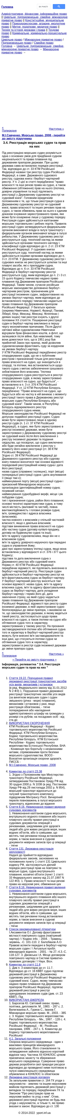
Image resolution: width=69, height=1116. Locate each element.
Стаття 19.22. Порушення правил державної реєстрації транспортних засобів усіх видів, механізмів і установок (38, 681)
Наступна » (56, 128)
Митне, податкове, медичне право (34, 26)
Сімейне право (44, 42)
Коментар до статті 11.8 (25, 964)
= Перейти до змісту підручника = (34, 659)
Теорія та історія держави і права (23, 29)
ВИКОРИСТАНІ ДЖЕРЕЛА (26, 1000)
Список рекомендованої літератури (32, 929)
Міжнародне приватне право (43, 39)
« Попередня (9, 129)
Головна (6, 46)
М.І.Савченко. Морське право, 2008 (32, 765)
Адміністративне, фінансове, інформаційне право (34, 13)
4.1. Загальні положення (25, 1038)
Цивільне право (11, 39)
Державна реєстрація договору (29, 1077)
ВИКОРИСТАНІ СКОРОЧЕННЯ (29, 723)
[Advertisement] (34, 89)
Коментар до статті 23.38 (25, 771)
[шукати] (43, 6)
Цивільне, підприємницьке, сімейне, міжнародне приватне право (32, 48)
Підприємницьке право (16, 42)
